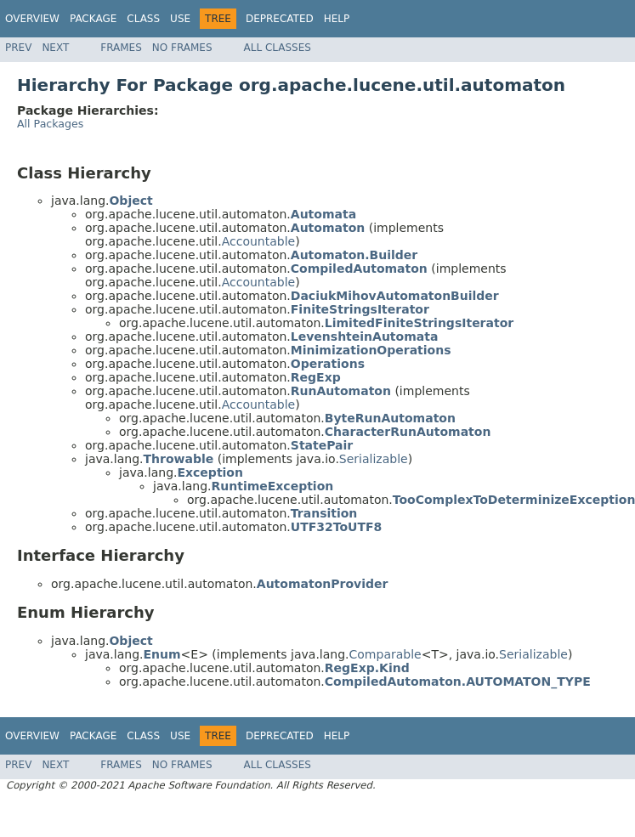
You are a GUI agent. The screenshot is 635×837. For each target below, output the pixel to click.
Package (93, 19)
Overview (32, 19)
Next (55, 48)
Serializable (373, 459)
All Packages (50, 123)
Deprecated (280, 19)
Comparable (385, 654)
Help (337, 19)
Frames (121, 48)
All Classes (277, 48)
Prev (18, 48)
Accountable (259, 241)
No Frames (182, 48)
